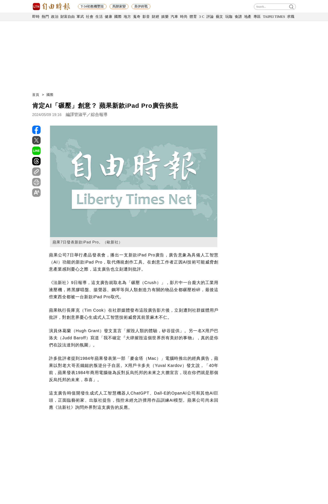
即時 (36, 17)
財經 (155, 17)
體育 (193, 17)
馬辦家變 (119, 6)
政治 (54, 17)
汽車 (174, 17)
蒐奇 (136, 17)
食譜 (238, 17)
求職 (290, 17)
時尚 (183, 17)
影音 (146, 17)
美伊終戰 (141, 6)
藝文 (219, 17)
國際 (118, 17)
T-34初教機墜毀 (92, 6)
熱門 (45, 17)
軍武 (80, 17)
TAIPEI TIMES (274, 17)
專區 (257, 17)
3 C (201, 17)
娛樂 (165, 17)
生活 (99, 17)
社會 (89, 17)
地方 (127, 17)
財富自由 (67, 17)
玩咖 (229, 17)
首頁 (35, 94)
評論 (210, 17)
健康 (108, 17)
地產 (247, 17)
